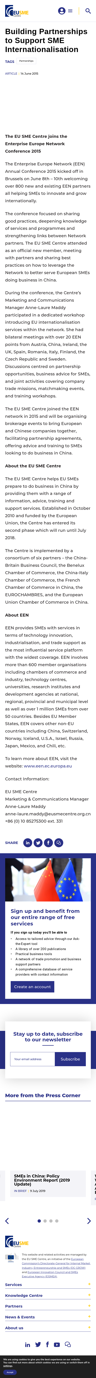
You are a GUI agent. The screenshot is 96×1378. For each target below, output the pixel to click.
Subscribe (70, 1059)
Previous (7, 1221)
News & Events (20, 1317)
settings (7, 1365)
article (11, 73)
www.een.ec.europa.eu (48, 766)
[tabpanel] (48, 1154)
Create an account (32, 986)
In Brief (20, 1191)
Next (89, 1221)
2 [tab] (45, 1221)
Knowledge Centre (24, 1295)
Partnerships (26, 61)
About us (14, 1327)
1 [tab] (39, 1221)
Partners (13, 1306)
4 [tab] (56, 1221)
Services (13, 1284)
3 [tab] (51, 1221)
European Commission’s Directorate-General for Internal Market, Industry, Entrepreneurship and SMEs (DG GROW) (56, 1263)
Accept (10, 1372)
